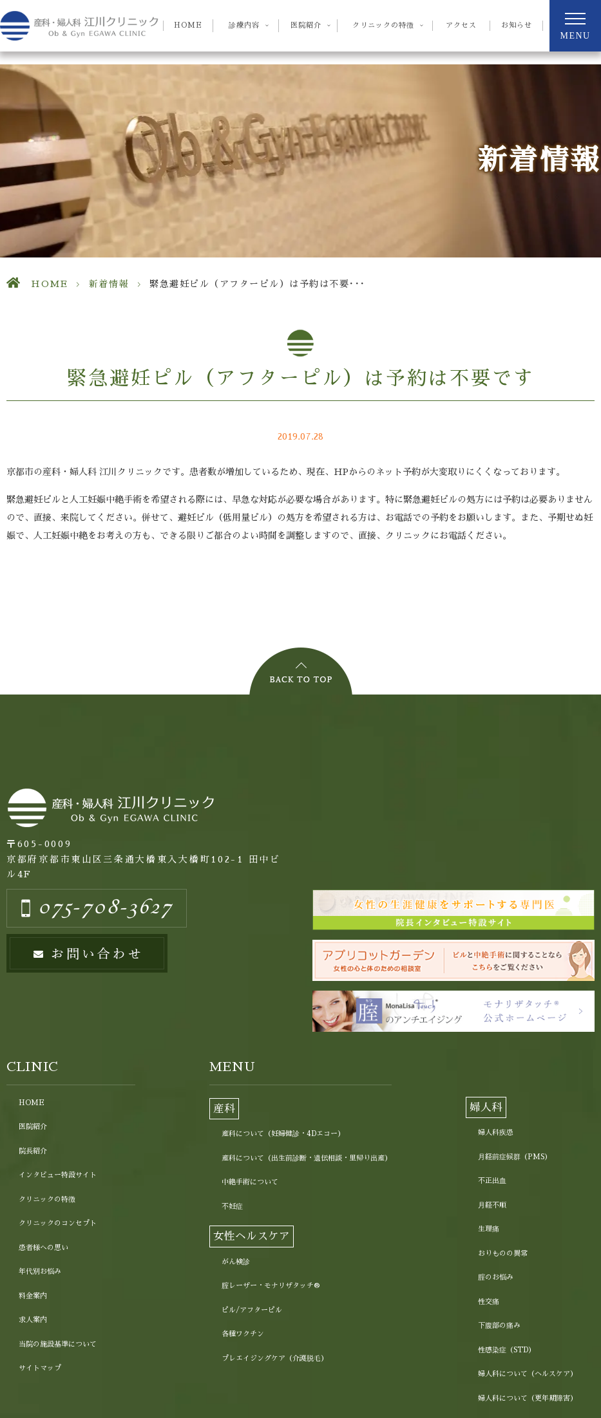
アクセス (461, 25)
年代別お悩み (40, 1271)
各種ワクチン (243, 1334)
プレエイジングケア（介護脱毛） (275, 1358)
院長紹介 (33, 1151)
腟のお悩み (495, 1277)
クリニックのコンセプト (58, 1223)
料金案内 (33, 1296)
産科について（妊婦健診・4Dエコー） (283, 1133)
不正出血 (492, 1180)
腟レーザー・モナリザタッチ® (271, 1285)
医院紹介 (33, 1126)
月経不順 (492, 1205)
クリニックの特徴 (47, 1199)
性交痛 (488, 1301)
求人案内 (33, 1319)
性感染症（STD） (506, 1350)
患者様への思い (43, 1247)
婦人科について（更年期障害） (527, 1398)
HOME (188, 25)
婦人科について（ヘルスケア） (527, 1373)
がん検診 (236, 1261)
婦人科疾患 (495, 1132)
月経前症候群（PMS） (514, 1157)
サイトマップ (40, 1368)
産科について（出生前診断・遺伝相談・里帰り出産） (307, 1158)
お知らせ (516, 25)
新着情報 (109, 283)
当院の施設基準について (58, 1344)
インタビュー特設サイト (58, 1175)
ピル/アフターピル (252, 1310)
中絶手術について (250, 1182)
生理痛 (488, 1229)
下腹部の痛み (499, 1325)
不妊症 (232, 1206)
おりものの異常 (503, 1253)
